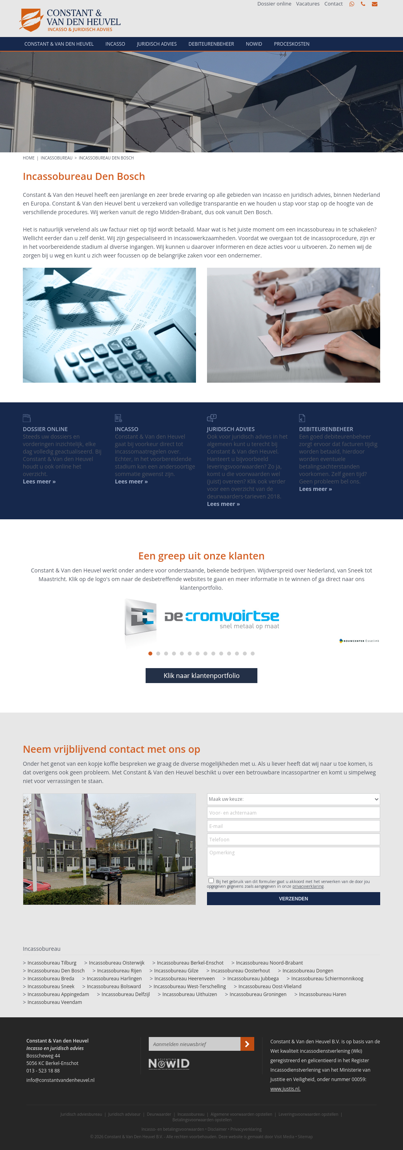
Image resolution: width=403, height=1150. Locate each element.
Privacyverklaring (245, 1129)
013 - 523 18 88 (363, 4)
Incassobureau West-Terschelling (189, 986)
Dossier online (274, 3)
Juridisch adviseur (124, 1114)
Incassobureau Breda (51, 978)
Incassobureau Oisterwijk (116, 962)
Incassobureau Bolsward (114, 986)
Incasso (115, 44)
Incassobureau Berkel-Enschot (190, 962)
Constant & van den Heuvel (59, 44)
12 (237, 654)
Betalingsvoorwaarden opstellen (201, 1119)
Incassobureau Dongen (308, 970)
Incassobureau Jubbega (253, 978)
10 (221, 654)
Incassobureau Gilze (176, 970)
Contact (333, 3)
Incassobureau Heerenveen (184, 978)
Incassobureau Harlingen (114, 978)
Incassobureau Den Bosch (106, 158)
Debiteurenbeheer (211, 44)
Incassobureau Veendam (55, 1002)
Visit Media (284, 1136)
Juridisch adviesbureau (81, 1114)
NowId (254, 44)
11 (229, 654)
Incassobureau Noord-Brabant (269, 962)
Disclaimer (217, 1129)
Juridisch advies (157, 44)
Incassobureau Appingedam (58, 994)
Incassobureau (57, 158)
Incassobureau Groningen (258, 994)
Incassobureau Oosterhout (240, 970)
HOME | (32, 158)
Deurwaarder (159, 1114)
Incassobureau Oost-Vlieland (269, 986)
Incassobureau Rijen (119, 970)
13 (245, 654)
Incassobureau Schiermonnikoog (327, 978)
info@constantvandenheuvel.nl (374, 4)
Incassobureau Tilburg (52, 962)
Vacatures (308, 3)
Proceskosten (291, 44)
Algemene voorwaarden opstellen (241, 1114)
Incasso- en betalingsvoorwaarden (172, 1129)
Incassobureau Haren (322, 994)
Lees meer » (315, 489)
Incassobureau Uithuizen (190, 994)
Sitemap (305, 1136)
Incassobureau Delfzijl (126, 994)
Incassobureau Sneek (51, 986)
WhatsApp (351, 4)
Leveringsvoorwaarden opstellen (308, 1114)
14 (253, 654)
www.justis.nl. (285, 1088)
